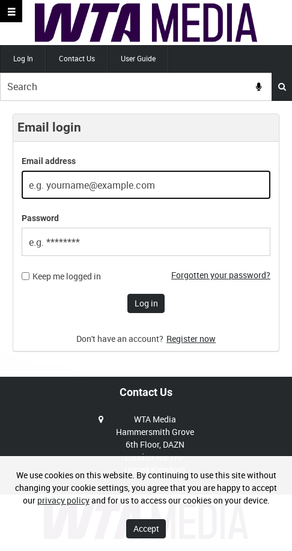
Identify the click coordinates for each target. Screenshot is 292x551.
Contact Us (77, 58)
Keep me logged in (66, 276)
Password (40, 218)
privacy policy (63, 500)
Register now (191, 338)
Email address (49, 161)
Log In (23, 58)
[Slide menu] (11, 11)
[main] (146, 239)
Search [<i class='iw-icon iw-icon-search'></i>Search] (282, 86)
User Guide (138, 58)
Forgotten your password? (220, 275)
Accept (146, 528)
